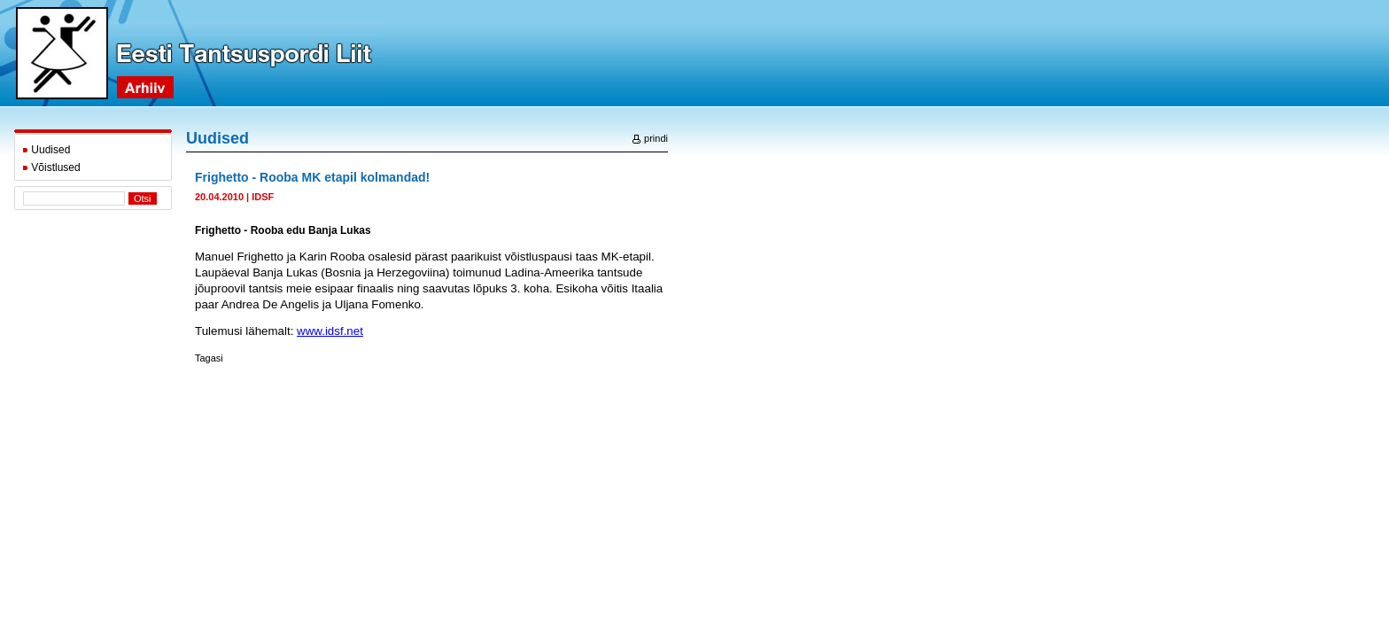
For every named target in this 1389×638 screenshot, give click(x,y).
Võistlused (51, 167)
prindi (650, 138)
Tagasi (209, 358)
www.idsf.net (330, 331)
